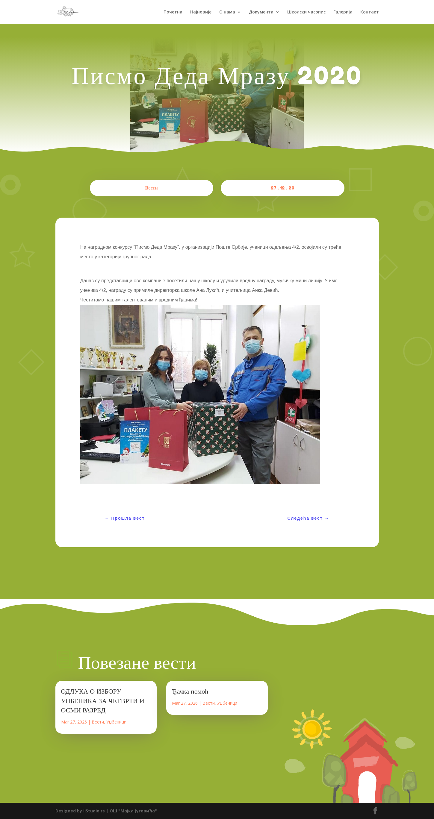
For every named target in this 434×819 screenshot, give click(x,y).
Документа (261, 12)
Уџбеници (116, 722)
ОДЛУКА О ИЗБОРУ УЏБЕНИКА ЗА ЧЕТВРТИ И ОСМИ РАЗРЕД (102, 700)
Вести (151, 188)
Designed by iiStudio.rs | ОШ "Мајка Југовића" (106, 811)
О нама (227, 12)
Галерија (343, 12)
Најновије (200, 12)
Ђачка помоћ (190, 691)
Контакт (369, 12)
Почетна (173, 12)
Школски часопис (306, 12)
